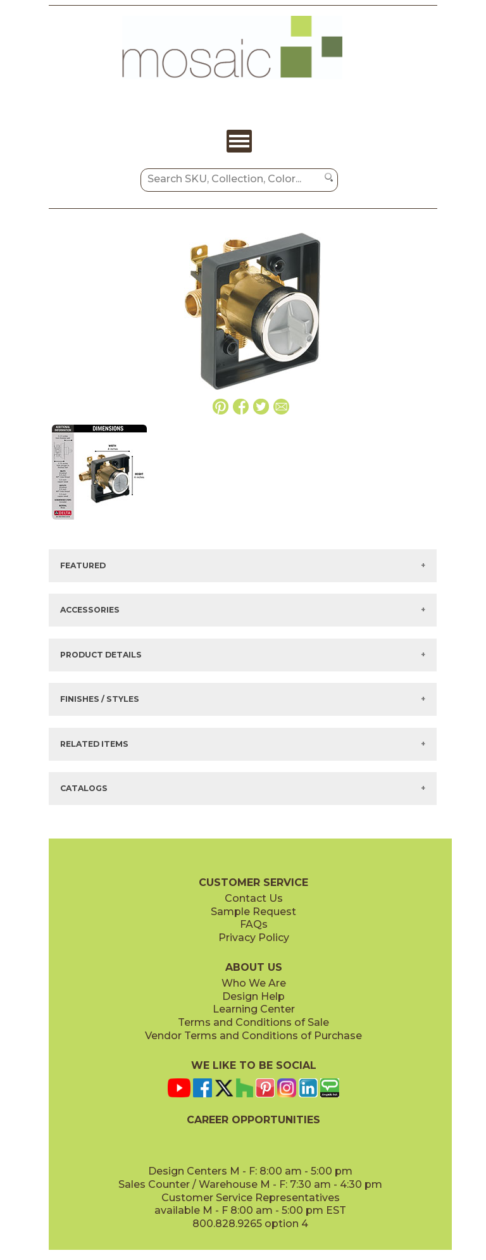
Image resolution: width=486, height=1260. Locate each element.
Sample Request (253, 912)
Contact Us (254, 898)
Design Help (253, 996)
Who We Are (253, 983)
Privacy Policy (253, 938)
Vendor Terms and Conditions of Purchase (253, 1036)
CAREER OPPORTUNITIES (253, 1120)
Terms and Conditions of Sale (253, 1022)
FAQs (254, 924)
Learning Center (254, 1009)
